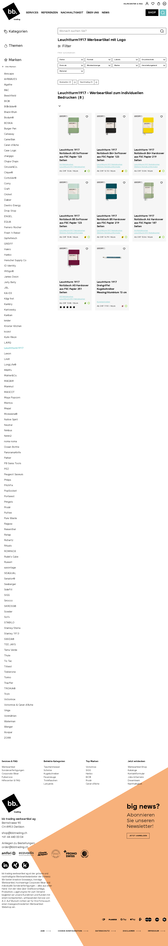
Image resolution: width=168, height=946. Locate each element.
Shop (152, 12)
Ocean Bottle (11, 447)
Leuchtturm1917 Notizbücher (72, 167)
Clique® (8, 172)
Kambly (8, 304)
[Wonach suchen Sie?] (108, 31)
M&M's (8, 370)
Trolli (7, 694)
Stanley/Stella (12, 628)
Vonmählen (10, 716)
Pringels (8, 502)
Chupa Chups (11, 161)
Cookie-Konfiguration (70, 931)
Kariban (8, 315)
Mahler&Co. (10, 375)
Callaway (9, 134)
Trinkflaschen (50, 780)
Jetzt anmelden (138, 836)
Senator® (9, 578)
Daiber (7, 200)
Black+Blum (10, 112)
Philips (7, 480)
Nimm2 (8, 436)
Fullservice (7, 777)
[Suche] (163, 12)
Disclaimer (129, 931)
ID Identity (10, 265)
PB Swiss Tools (12, 463)
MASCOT (9, 392)
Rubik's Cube (11, 556)
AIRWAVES (10, 79)
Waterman (9, 721)
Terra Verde (10, 650)
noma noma (10, 441)
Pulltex (8, 512)
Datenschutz (102, 931)
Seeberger (10, 584)
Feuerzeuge (50, 777)
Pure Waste (10, 518)
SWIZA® (9, 639)
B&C (6, 90)
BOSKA (8, 123)
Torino (7, 677)
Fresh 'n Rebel (12, 233)
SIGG (7, 595)
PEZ (6, 469)
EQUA (7, 222)
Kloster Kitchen (13, 326)
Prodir (7, 507)
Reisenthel (10, 529)
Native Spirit (11, 419)
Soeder (8, 611)
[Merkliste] (153, 4)
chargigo (9, 156)
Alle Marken (9, 66)
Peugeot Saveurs (13, 474)
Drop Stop (10, 211)
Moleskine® (10, 414)
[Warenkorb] (158, 4)
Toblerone (10, 672)
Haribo (8, 255)
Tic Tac (8, 661)
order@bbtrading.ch (15, 847)
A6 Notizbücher (66, 165)
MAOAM (9, 381)
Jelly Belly (10, 282)
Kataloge (132, 770)
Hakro (7, 249)
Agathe (8, 84)
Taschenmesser (52, 767)
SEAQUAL (10, 573)
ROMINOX (10, 551)
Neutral (8, 425)
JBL (6, 288)
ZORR (7, 738)
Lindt (7, 359)
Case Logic (10, 150)
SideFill (8, 589)
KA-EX (8, 293)
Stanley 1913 (11, 633)
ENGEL (8, 216)
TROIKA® (10, 688)
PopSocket (10, 491)
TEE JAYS (10, 644)
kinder (7, 320)
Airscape (9, 73)
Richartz (8, 540)
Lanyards (48, 784)
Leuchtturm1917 (13, 348)
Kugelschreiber (103, 302)
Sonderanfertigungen (13, 770)
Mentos (8, 403)
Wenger (8, 727)
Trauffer (8, 683)
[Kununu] (25, 865)
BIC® (7, 101)
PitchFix (8, 485)
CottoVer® (10, 178)
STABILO (9, 622)
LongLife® (10, 364)
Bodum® (9, 117)
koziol (7, 331)
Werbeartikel (8, 767)
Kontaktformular (136, 774)
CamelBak (9, 139)
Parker (7, 458)
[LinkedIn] (5, 865)
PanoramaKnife (12, 452)
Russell (8, 562)
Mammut (9, 386)
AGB (43, 931)
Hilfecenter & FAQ (133, 4)
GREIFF (8, 244)
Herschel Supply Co (15, 260)
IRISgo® (9, 271)
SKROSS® (10, 606)
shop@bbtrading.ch (14, 833)
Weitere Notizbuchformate (108, 167)
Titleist (8, 666)
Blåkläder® (10, 106)
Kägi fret (9, 298)
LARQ (7, 342)
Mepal (7, 408)
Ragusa (8, 524)
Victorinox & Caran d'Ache (18, 705)
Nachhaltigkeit (135, 784)
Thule (7, 655)
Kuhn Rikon (10, 337)
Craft (7, 189)
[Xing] (15, 865)
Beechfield (10, 95)
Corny (7, 183)
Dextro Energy (12, 205)
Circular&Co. (11, 167)
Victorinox (9, 699)
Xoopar (8, 732)
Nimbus (8, 430)
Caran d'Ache (11, 145)
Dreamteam (134, 780)
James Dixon (11, 276)
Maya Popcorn (12, 397)
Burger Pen (10, 128)
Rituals (8, 545)
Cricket (8, 194)
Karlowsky (10, 309)
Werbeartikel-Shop (137, 767)
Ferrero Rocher (12, 227)
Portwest (9, 496)
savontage (10, 567)
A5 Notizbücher (66, 297)
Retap (7, 535)
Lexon (7, 353)
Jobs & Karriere (136, 777)
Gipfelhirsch (10, 238)
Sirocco (8, 600)
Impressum (153, 931)
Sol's (7, 617)
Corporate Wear (10, 774)
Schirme (48, 770)
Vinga (7, 710)
